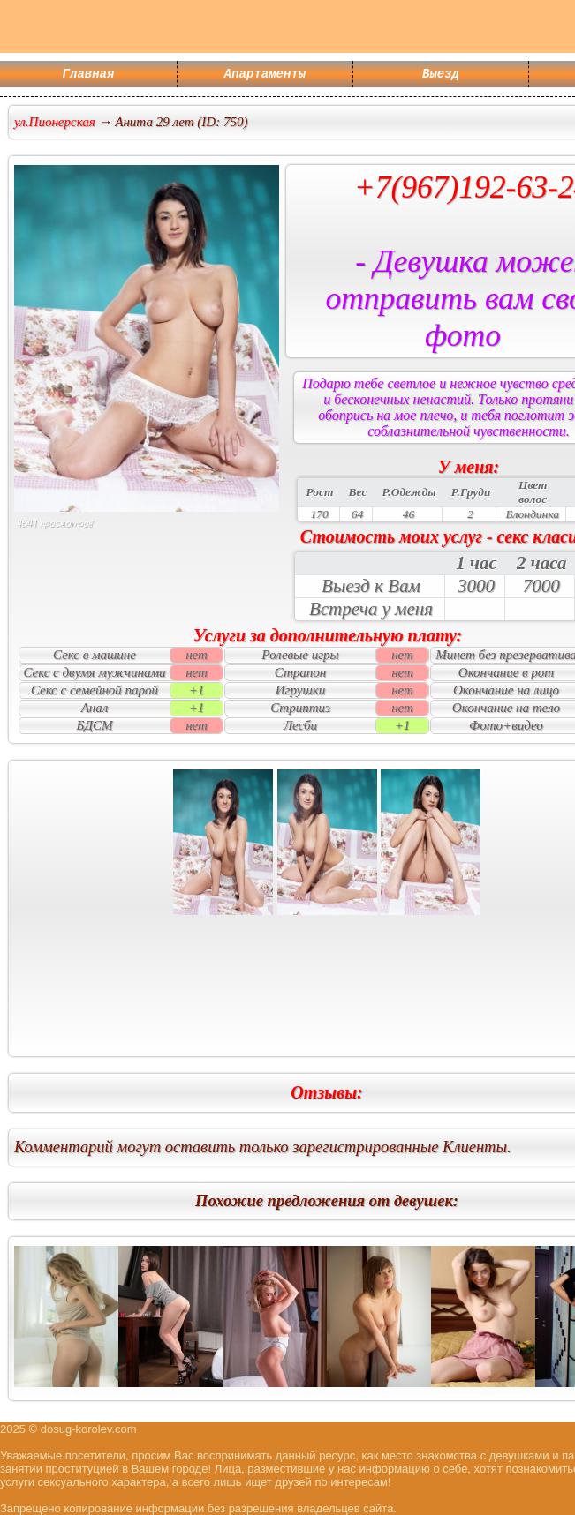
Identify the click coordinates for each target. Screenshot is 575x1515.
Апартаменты (265, 75)
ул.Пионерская (54, 122)
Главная (89, 75)
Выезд (440, 75)
